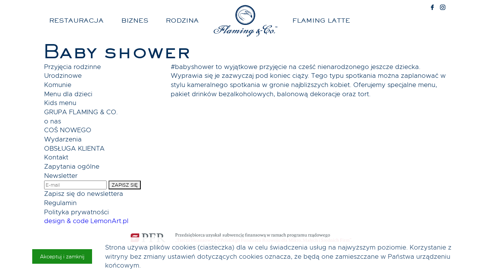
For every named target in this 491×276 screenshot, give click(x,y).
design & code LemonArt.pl (86, 221)
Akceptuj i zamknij (62, 256)
